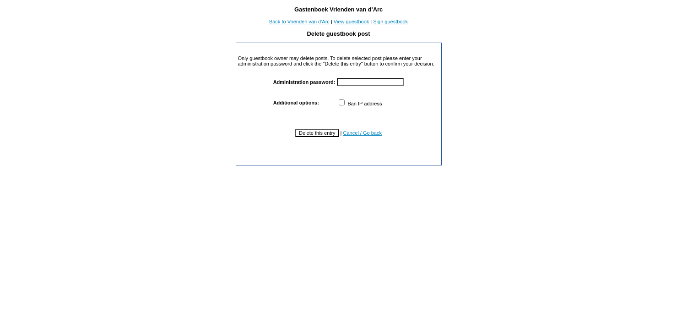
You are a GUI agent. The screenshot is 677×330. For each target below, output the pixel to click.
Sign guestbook (390, 21)
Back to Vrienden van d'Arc (299, 21)
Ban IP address (360, 103)
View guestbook (351, 21)
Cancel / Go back (362, 133)
